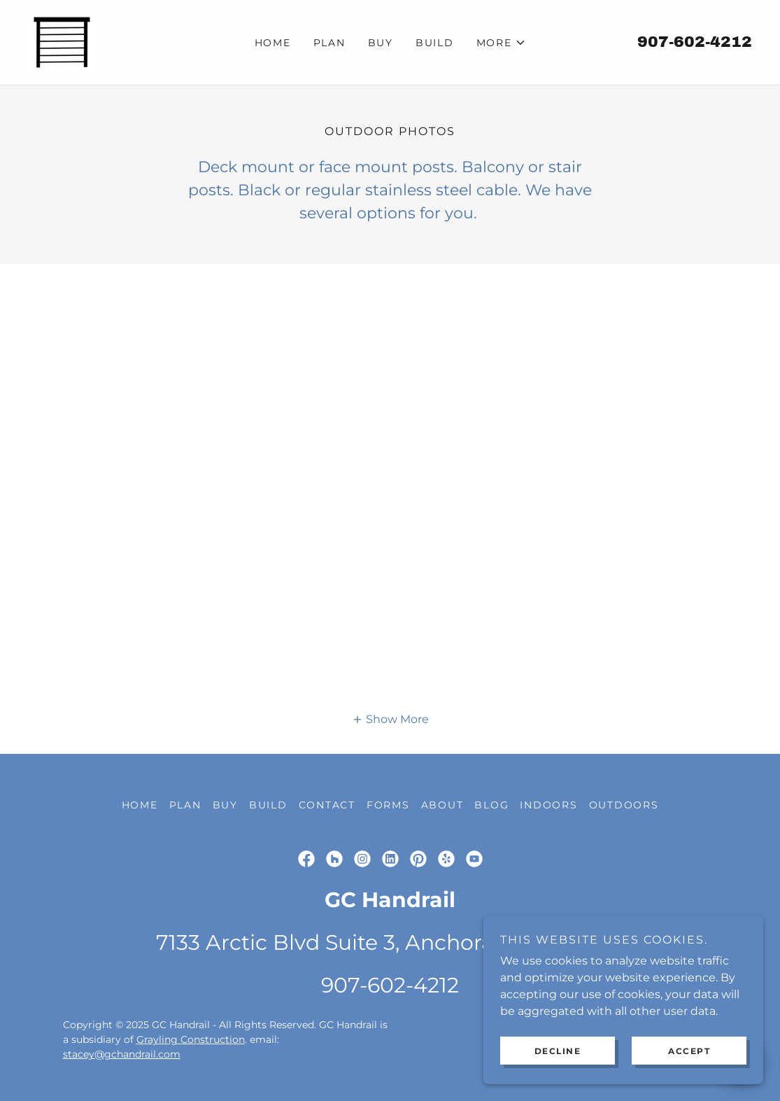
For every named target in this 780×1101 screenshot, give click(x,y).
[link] (62, 41)
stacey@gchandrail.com (121, 1054)
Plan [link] (329, 42)
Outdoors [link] (624, 805)
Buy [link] (380, 42)
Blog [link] (491, 805)
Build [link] (435, 42)
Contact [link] (327, 805)
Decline (557, 1051)
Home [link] (273, 42)
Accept (689, 1051)
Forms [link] (388, 805)
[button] (501, 42)
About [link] (442, 805)
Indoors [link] (548, 805)
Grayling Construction (190, 1039)
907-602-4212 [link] (694, 42)
